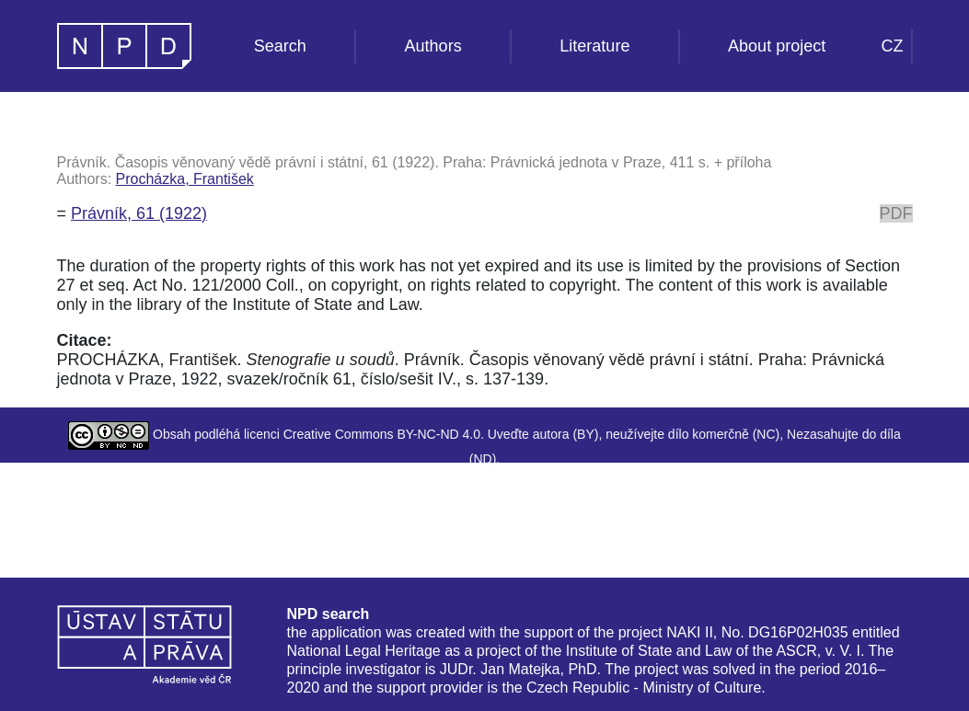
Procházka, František (185, 179)
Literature (594, 46)
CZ (893, 46)
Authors (433, 46)
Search (280, 46)
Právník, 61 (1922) (139, 213)
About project (776, 46)
